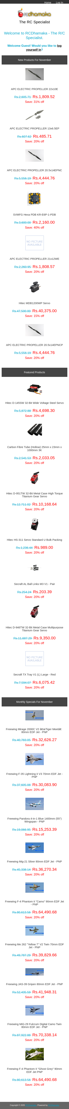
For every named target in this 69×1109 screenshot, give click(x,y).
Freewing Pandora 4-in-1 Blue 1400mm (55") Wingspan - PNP (34, 820)
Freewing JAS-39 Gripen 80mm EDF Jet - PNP (34, 984)
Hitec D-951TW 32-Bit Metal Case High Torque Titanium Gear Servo (34, 495)
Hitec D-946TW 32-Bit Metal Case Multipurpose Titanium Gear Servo (34, 629)
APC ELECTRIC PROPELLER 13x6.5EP (34, 128)
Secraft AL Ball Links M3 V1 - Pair (34, 584)
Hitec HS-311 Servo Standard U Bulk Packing (34, 539)
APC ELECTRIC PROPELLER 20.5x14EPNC (34, 170)
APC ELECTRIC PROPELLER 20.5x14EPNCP (34, 345)
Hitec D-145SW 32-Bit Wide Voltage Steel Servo (34, 402)
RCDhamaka (30, 1105)
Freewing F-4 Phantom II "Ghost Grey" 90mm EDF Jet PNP (34, 1070)
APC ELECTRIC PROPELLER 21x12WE (34, 258)
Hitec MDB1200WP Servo (34, 303)
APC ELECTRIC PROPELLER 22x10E (34, 89)
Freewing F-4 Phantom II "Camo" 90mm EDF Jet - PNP (34, 903)
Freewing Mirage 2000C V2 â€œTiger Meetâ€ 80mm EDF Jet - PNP (34, 731)
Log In (59, 2)
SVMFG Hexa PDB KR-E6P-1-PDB (34, 214)
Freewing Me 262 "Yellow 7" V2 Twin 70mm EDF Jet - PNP (34, 946)
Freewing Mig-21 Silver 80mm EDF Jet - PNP (34, 861)
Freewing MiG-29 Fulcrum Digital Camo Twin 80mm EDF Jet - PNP (34, 1026)
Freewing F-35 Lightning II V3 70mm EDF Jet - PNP (34, 775)
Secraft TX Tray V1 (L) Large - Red (34, 674)
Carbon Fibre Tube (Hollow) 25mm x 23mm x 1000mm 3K (34, 448)
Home (47, 2)
